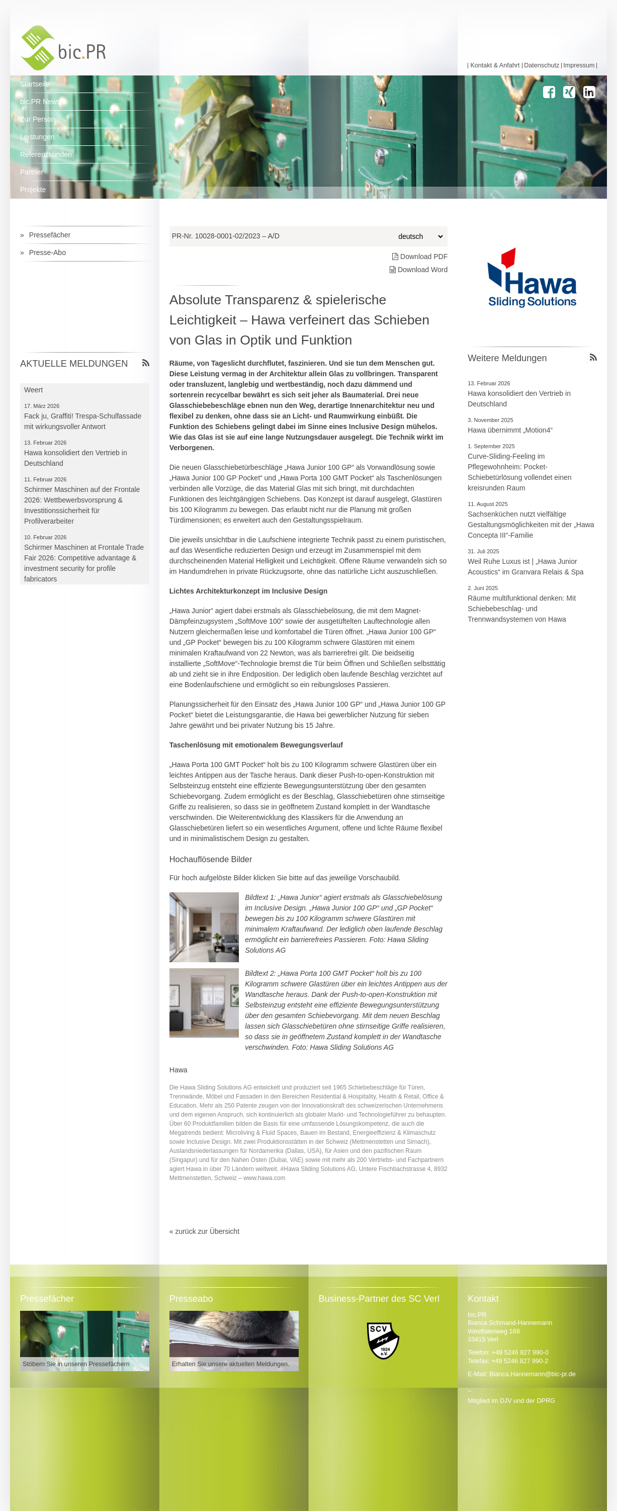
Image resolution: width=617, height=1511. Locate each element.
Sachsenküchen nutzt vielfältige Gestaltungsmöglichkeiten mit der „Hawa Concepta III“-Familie (531, 524)
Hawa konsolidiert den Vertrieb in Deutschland (519, 398)
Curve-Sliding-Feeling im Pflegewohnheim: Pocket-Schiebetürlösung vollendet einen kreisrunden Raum (519, 472)
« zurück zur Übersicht (204, 1231)
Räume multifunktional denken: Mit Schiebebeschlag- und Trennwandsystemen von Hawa (522, 608)
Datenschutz (541, 65)
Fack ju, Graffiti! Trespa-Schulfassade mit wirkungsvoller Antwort (82, 422)
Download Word (419, 270)
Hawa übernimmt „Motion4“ (510, 430)
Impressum (578, 65)
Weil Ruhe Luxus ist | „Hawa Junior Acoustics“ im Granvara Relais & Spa (525, 566)
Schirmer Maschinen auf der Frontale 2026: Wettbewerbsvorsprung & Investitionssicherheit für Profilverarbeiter (82, 506)
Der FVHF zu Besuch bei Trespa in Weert (78, 385)
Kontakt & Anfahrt (494, 65)
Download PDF (420, 257)
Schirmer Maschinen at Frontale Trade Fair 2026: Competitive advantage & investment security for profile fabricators (84, 564)
